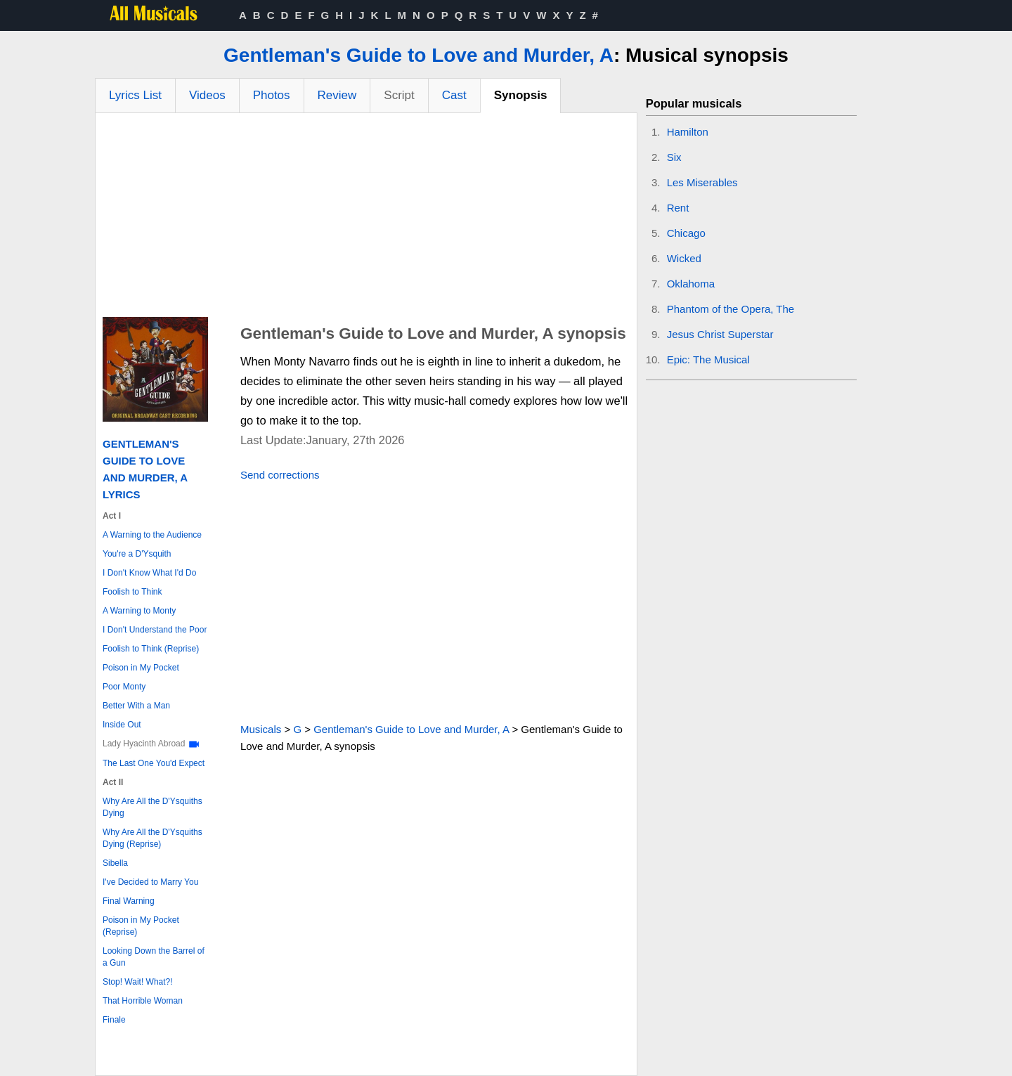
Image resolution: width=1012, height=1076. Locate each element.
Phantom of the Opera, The (731, 309)
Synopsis (520, 95)
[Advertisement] (366, 218)
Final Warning (129, 901)
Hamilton (687, 132)
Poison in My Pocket (141, 668)
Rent (678, 208)
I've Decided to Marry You (150, 882)
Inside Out (122, 725)
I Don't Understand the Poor (155, 630)
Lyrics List (135, 95)
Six (674, 157)
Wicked (684, 258)
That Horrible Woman (143, 1001)
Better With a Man (136, 706)
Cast (454, 95)
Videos (207, 95)
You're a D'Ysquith (137, 554)
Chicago (686, 233)
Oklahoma (691, 284)
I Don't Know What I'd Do (149, 573)
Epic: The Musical (708, 359)
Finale (114, 1020)
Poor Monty (124, 687)
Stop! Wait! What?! (138, 982)
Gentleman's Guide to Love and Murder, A (418, 55)
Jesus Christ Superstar (720, 334)
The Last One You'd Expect (154, 763)
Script (399, 95)
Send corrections (280, 475)
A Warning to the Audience (152, 535)
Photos (271, 95)
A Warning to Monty (139, 611)
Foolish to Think (132, 592)
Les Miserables (702, 182)
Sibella (115, 863)
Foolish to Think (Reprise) (151, 649)
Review (337, 95)
